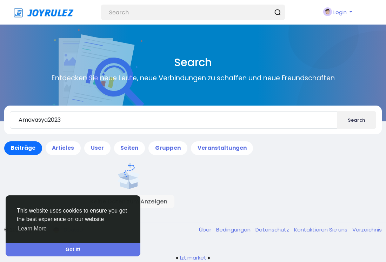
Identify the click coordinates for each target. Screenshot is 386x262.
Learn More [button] (32, 228)
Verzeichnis (367, 229)
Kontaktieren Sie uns (321, 229)
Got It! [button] (73, 249)
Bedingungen (234, 229)
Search (356, 120)
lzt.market (193, 257)
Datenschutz (273, 229)
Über (206, 229)
